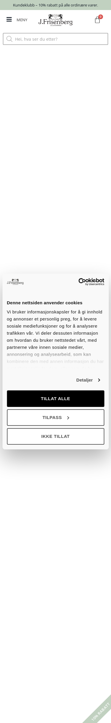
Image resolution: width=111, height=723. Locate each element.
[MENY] (9, 19)
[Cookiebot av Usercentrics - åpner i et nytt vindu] (79, 282)
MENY (22, 19)
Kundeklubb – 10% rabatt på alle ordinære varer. (55, 5)
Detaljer (84, 379)
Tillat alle (55, 398)
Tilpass (55, 417)
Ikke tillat (55, 436)
